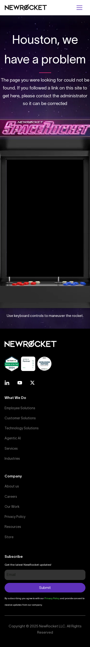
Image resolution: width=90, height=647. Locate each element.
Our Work (12, 507)
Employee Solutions (20, 408)
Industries (12, 458)
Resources (13, 527)
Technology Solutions (22, 428)
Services (11, 448)
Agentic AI (13, 438)
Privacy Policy (15, 517)
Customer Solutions (20, 418)
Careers (11, 496)
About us (12, 486)
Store (9, 537)
